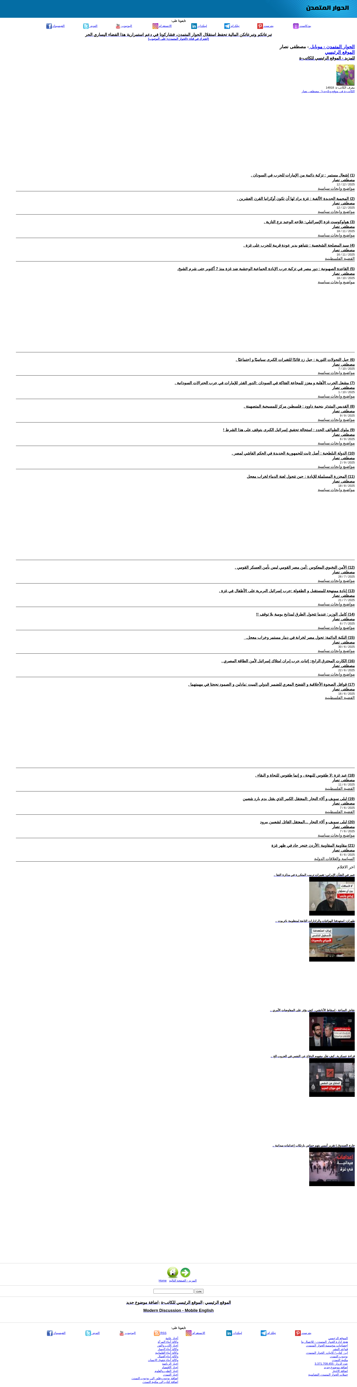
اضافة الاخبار (340, 1371)
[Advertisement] (218, 129)
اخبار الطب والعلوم (166, 1371)
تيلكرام (232, 26)
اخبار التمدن (170, 1374)
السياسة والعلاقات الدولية (334, 859)
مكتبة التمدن (340, 1360)
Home (163, 1280)
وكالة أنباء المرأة (168, 1341)
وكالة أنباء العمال (168, 1356)
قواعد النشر (340, 1349)
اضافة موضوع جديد (336, 1367)
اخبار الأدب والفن (167, 1345)
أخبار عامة (172, 1338)
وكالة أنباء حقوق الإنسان (163, 1360)
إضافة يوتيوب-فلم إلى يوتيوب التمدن (155, 1378)
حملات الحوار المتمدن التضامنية (328, 1374)
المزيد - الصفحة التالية (183, 1280)
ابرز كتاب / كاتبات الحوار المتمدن (327, 1352)
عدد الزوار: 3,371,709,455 (331, 1363)
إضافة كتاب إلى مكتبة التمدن (160, 1382)
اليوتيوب (123, 26)
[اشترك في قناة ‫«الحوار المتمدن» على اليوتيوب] (178, 39)
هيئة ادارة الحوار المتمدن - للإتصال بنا (324, 1341)
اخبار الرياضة (170, 1363)
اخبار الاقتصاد (170, 1367)
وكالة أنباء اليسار (168, 1349)
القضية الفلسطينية (340, 258)
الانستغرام (162, 26)
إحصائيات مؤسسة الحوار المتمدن (327, 1345)
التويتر (90, 26)
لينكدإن (199, 26)
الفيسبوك (55, 26)
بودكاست (302, 26)
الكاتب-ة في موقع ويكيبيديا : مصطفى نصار (328, 91)
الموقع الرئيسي (340, 52)
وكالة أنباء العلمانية (166, 1352)
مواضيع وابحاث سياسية (336, 188)
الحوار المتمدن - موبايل (332, 46)
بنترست (265, 26)
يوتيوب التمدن (339, 1356)
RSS (160, 1333)
